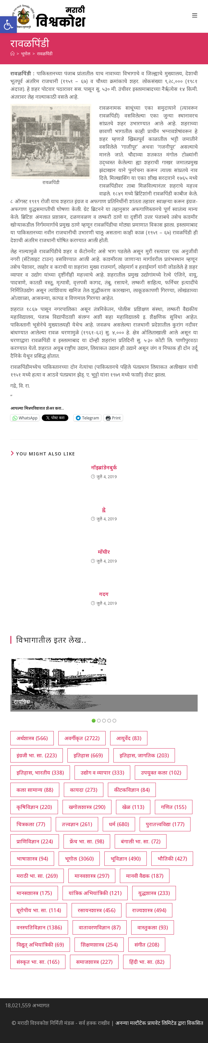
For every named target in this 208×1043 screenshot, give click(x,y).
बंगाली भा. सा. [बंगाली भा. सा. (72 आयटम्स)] (140, 841)
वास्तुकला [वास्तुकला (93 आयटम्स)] (152, 927)
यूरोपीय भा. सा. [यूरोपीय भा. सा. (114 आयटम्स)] (39, 910)
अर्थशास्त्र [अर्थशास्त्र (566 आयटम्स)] (32, 738)
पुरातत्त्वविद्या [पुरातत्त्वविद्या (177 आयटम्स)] (165, 824)
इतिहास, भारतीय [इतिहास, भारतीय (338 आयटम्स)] (40, 772)
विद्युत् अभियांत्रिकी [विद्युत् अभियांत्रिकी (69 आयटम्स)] (40, 945)
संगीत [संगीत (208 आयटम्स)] (146, 945)
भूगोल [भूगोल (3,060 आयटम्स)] (79, 859)
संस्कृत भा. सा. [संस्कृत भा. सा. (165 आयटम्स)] (38, 962)
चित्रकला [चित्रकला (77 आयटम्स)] (31, 824)
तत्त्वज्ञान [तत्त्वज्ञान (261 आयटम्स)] (77, 824)
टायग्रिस (22, 701)
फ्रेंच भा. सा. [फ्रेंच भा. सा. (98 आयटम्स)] (87, 841)
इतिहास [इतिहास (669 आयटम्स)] (88, 755)
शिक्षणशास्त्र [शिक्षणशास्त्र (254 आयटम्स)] (99, 945)
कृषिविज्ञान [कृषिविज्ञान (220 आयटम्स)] (34, 807)
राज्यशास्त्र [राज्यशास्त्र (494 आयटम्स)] (149, 910)
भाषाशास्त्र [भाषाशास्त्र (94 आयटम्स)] (32, 859)
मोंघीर (104, 551)
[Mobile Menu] (195, 15)
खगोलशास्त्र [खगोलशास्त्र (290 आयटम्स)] (87, 807)
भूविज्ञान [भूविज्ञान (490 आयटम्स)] (125, 859)
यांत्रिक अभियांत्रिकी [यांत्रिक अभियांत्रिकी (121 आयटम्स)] (95, 893)
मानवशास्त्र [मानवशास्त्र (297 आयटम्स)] (92, 876)
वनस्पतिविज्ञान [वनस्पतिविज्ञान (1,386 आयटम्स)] (39, 927)
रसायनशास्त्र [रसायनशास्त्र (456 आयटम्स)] (96, 910)
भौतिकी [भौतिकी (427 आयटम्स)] (172, 859)
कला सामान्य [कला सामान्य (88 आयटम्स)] (35, 790)
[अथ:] (12, 53)
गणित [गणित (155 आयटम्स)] (173, 807)
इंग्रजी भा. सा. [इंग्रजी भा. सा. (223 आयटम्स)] (37, 755)
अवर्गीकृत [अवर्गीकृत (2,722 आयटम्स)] (81, 738)
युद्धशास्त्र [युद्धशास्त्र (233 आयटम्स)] (154, 893)
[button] (8, 24)
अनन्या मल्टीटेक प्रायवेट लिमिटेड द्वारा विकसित (159, 1022)
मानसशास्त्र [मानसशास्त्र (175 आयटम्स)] (34, 893)
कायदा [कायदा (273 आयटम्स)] (83, 790)
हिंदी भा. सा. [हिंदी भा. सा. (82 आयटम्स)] (146, 962)
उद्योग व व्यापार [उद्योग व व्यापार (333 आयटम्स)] (102, 772)
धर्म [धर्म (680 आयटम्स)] (119, 824)
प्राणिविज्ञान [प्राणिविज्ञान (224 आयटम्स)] (35, 841)
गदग (104, 594)
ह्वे (104, 509)
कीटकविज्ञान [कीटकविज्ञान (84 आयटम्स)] (132, 790)
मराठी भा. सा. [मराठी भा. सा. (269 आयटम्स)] (37, 876)
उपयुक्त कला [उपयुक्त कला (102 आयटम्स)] (161, 772)
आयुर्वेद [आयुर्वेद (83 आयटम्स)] (128, 738)
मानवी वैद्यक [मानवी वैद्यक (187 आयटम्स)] (144, 876)
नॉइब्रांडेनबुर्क (104, 467)
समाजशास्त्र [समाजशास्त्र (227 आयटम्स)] (94, 962)
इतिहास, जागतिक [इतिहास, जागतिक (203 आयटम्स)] (144, 755)
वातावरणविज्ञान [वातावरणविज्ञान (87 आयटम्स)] (100, 927)
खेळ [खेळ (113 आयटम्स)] (133, 807)
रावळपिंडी (44, 53)
